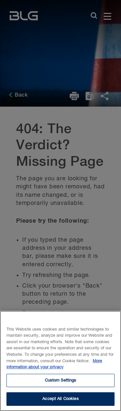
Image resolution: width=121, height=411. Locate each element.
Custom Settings (60, 382)
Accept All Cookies (60, 400)
